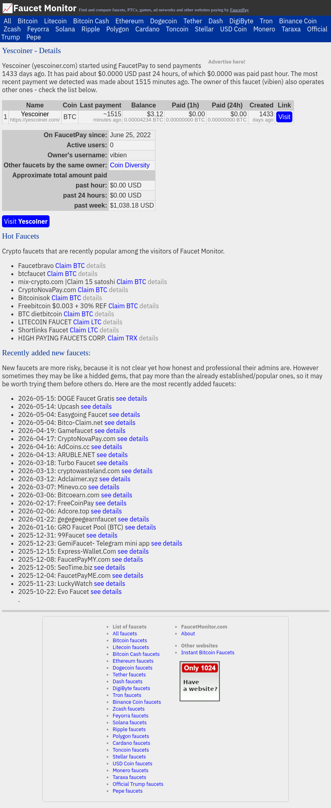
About (188, 633)
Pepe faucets (128, 790)
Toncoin (177, 29)
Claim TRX (122, 338)
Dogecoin (163, 21)
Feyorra (38, 29)
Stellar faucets (129, 756)
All (7, 21)
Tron (266, 21)
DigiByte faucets (131, 688)
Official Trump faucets (138, 784)
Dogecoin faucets (133, 667)
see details (131, 398)
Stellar (204, 29)
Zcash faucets (129, 708)
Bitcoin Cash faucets (136, 654)
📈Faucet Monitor (39, 8)
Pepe (33, 37)
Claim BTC (70, 266)
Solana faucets (130, 722)
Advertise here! (226, 61)
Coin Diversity (130, 165)
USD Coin (233, 29)
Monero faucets (131, 770)
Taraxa (291, 29)
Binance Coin (298, 21)
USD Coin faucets (133, 763)
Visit (284, 116)
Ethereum (130, 21)
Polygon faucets (131, 736)
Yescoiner (35, 114)
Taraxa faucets (129, 777)
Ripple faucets (129, 729)
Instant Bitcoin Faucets (208, 652)
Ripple (90, 29)
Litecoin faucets (131, 647)
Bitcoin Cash (91, 21)
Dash (215, 21)
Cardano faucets (131, 743)
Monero (264, 29)
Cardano (147, 29)
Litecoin (55, 21)
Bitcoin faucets (130, 640)
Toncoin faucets (131, 749)
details (96, 266)
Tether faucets (129, 674)
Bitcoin (28, 21)
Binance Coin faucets (137, 702)
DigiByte (241, 21)
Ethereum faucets (133, 661)
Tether (192, 21)
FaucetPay (239, 9)
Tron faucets (127, 695)
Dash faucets (128, 681)
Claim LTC (87, 322)
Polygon (117, 29)
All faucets (125, 633)
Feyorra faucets (131, 715)
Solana (65, 29)
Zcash (12, 29)
